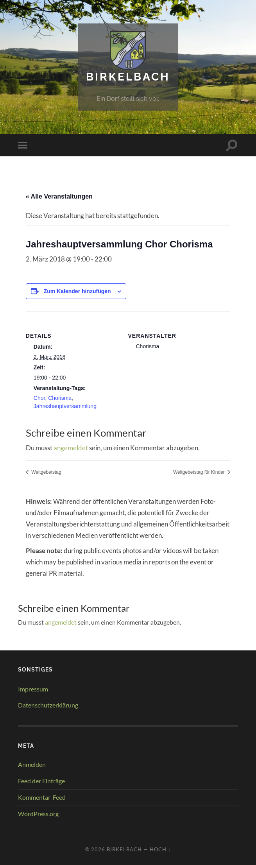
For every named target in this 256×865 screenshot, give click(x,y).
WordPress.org (38, 813)
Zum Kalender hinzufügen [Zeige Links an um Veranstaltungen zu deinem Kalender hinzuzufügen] (77, 291)
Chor (39, 398)
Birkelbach (128, 76)
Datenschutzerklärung (48, 705)
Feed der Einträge (41, 780)
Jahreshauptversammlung (65, 406)
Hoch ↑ (160, 849)
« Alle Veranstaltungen (59, 196)
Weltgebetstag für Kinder (199, 472)
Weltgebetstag (45, 472)
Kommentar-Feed (42, 797)
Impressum (33, 689)
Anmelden (32, 764)
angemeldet (71, 448)
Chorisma (60, 398)
